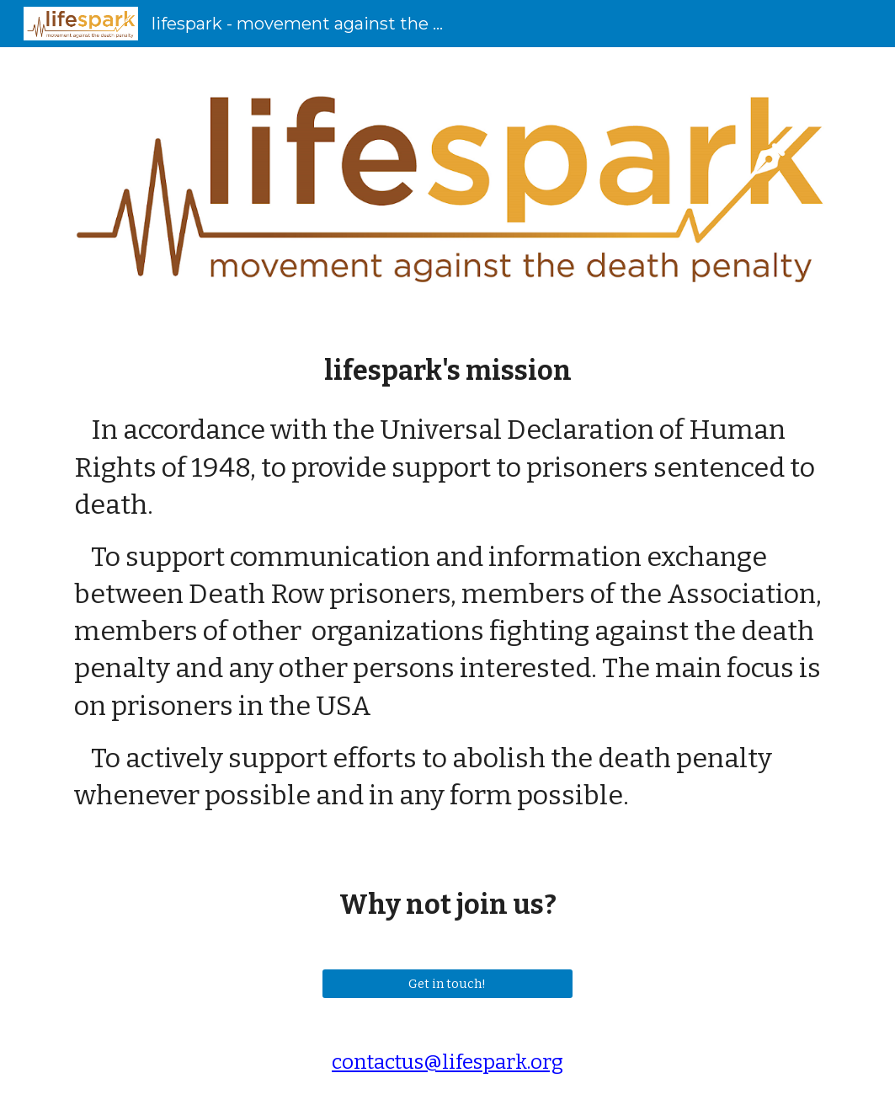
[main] (447, 370)
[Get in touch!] (447, 983)
